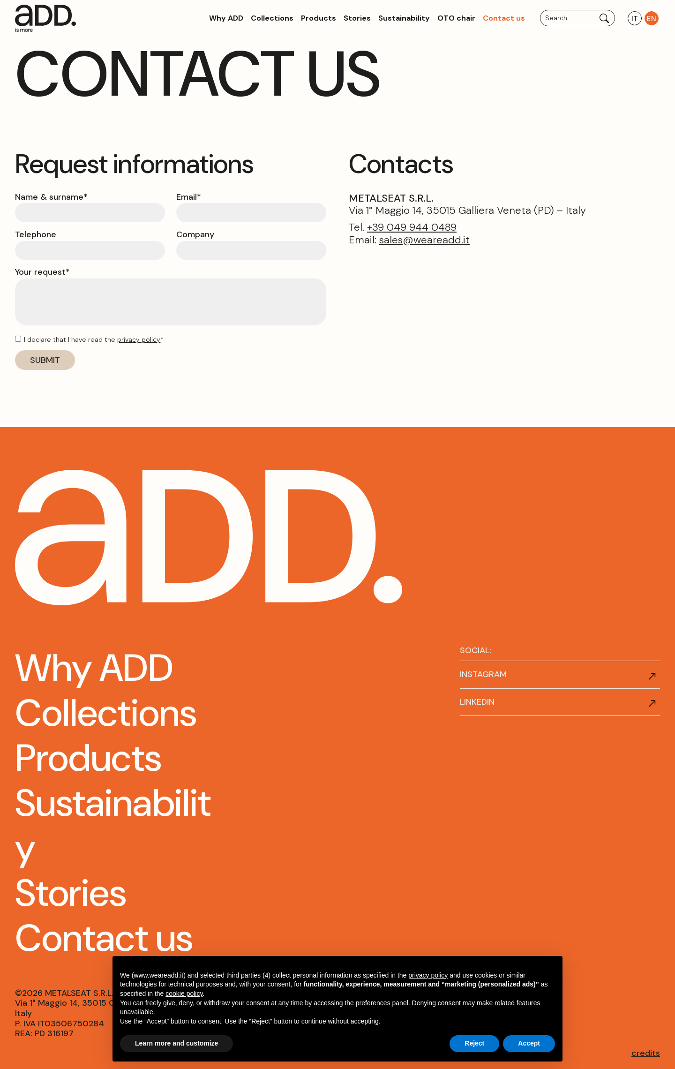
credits (645, 1053)
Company (195, 235)
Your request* (42, 272)
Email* (188, 197)
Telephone (35, 235)
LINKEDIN (477, 702)
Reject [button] (474, 1043)
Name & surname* (51, 197)
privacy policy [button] (428, 975)
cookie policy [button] (183, 993)
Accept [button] (529, 1043)
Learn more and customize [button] (176, 1043)
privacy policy (138, 339)
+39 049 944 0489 (412, 227)
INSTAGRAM (483, 674)
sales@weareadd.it (424, 240)
